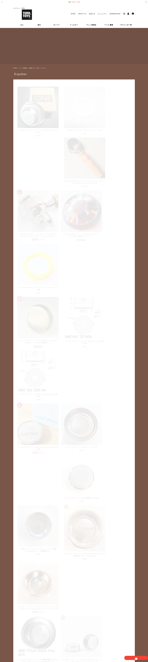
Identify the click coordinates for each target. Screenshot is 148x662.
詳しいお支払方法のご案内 (61, 603)
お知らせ (92, 14)
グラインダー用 (126, 25)
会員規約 (123, 647)
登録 (128, 628)
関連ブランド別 (34, 68)
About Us (82, 14)
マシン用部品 (91, 25)
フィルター (74, 25)
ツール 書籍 (108, 25)
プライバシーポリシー (94, 647)
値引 (39, 25)
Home (73, 14)
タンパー (56, 25)
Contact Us (59, 637)
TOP (84, 647)
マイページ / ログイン (64, 634)
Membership (115, 14)
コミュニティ (102, 14)
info (21, 25)
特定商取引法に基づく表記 (110, 647)
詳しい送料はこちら (63, 582)
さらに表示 (74, 485)
